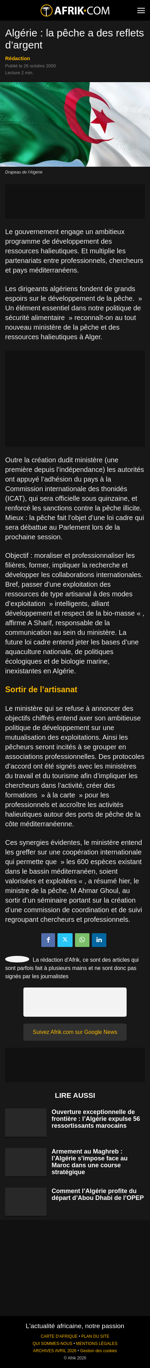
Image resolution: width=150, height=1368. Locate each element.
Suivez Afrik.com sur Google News (75, 1032)
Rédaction (17, 58)
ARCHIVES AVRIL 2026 (54, 1350)
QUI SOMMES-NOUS (53, 1343)
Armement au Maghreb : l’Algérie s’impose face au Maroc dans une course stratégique (90, 1162)
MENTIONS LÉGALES (96, 1343)
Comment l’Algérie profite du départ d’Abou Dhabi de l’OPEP (98, 1194)
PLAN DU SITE (95, 1336)
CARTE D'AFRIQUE (59, 1336)
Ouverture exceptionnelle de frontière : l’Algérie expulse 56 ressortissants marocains (96, 1118)
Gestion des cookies (98, 1350)
